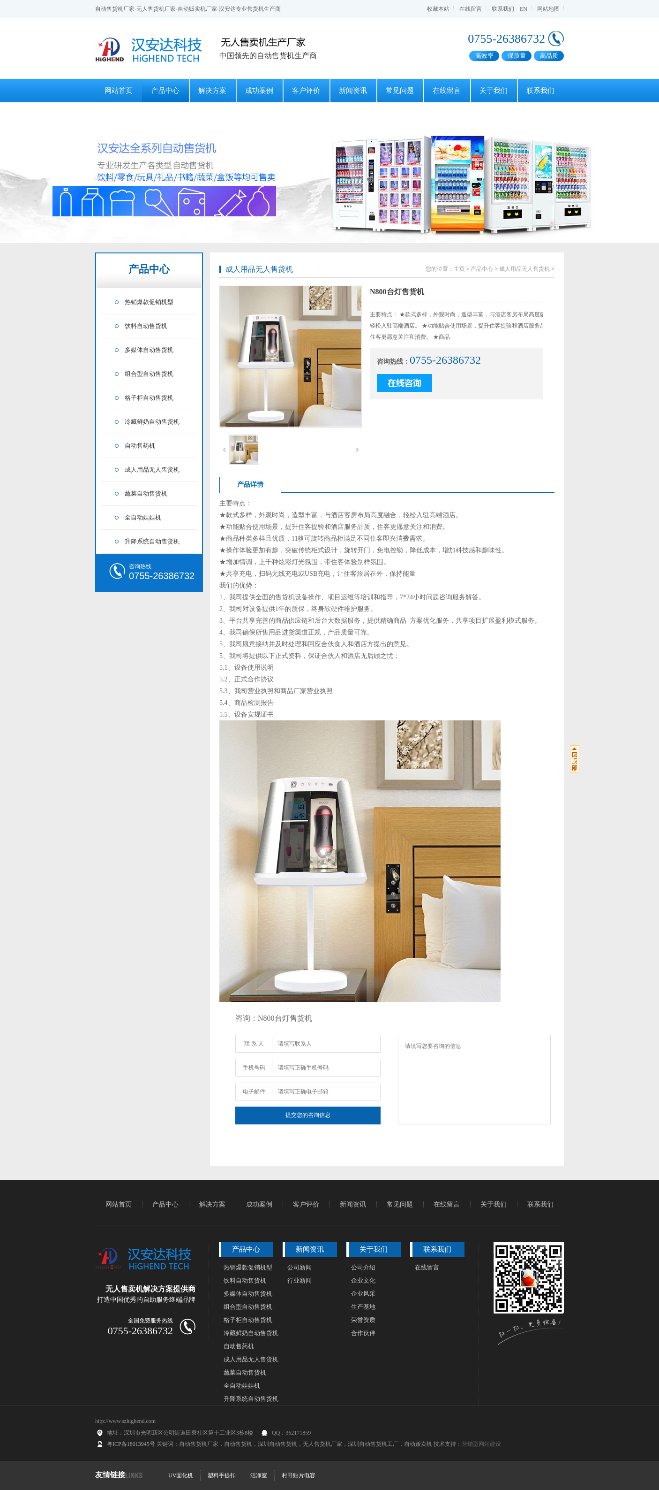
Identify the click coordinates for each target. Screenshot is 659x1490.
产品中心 (165, 90)
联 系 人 (254, 1043)
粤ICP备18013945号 (131, 1444)
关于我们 (493, 90)
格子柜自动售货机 (149, 397)
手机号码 (254, 1067)
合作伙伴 (363, 1333)
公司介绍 (363, 1267)
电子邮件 (254, 1091)
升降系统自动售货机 (152, 541)
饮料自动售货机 (146, 325)
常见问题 (400, 90)
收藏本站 (438, 9)
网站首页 (119, 90)
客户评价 (306, 90)
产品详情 (250, 484)
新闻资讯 (353, 90)
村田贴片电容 (298, 1475)
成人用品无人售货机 (152, 469)
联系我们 (503, 9)
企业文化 (363, 1280)
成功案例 (259, 90)
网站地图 (548, 9)
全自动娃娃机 (143, 517)
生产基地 (363, 1306)
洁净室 (258, 1475)
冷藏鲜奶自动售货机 (152, 421)
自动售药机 (140, 445)
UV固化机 (180, 1475)
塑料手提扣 (222, 1475)
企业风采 (363, 1293)
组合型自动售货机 (149, 373)
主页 (459, 269)
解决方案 (212, 90)
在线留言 (470, 9)
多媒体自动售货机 (149, 349)
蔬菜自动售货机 (146, 493)
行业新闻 (299, 1280)
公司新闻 (299, 1267)
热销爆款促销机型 (149, 302)
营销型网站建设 (481, 1444)
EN (523, 9)
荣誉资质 (363, 1319)
